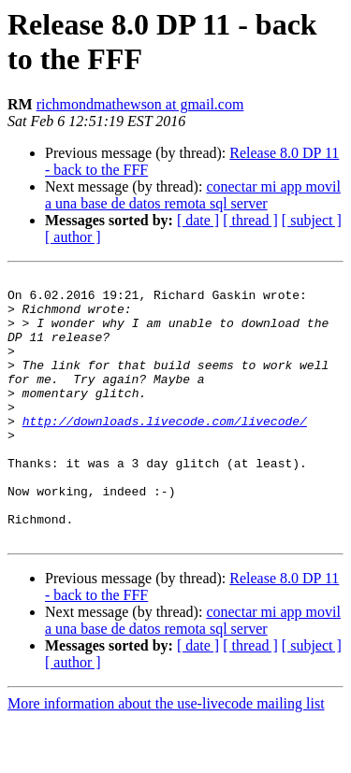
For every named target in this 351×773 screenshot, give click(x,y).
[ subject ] (312, 220)
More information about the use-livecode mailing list (166, 757)
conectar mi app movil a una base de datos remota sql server (193, 195)
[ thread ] (250, 220)
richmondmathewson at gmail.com (140, 104)
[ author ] (73, 237)
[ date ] (198, 220)
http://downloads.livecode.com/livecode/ (164, 451)
